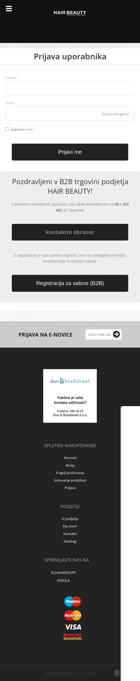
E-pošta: (11, 77)
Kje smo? (70, 526)
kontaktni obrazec (70, 232)
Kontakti (70, 533)
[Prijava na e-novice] (116, 334)
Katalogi (70, 541)
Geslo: (10, 103)
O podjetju (70, 518)
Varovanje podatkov (70, 480)
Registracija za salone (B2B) (70, 283)
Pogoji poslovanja (70, 472)
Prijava (117, 10)
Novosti (70, 457)
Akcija (70, 465)
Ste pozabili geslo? (115, 114)
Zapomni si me (22, 129)
